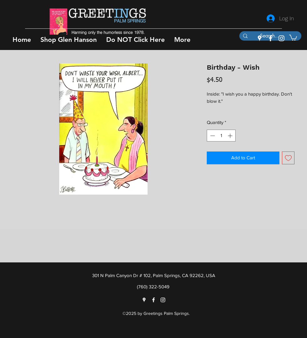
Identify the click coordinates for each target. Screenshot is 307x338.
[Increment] (230, 136)
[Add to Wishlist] (288, 158)
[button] (68, 39)
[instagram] (281, 38)
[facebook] (270, 38)
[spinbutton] (221, 136)
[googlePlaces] (259, 38)
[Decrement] (212, 136)
